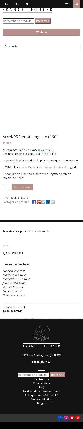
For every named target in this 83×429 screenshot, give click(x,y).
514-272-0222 (13, 253)
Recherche (42, 21)
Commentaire (41, 383)
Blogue (41, 403)
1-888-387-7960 (12, 311)
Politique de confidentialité (41, 395)
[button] (41, 150)
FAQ (41, 387)
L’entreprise (41, 379)
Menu (41, 32)
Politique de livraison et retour (41, 391)
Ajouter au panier (22, 187)
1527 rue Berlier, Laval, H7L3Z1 (41, 355)
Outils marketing (41, 399)
